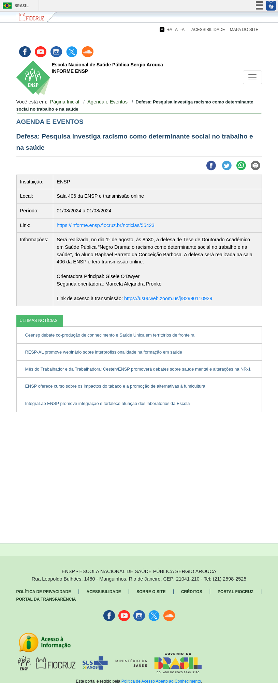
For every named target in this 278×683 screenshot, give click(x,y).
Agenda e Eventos (107, 101)
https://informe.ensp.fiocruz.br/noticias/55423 (105, 225)
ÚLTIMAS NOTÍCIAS (39, 320)
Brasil (14, 6)
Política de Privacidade (43, 591)
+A (169, 29)
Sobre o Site (150, 591)
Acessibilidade (208, 29)
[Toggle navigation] (252, 77)
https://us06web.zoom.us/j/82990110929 (168, 298)
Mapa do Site (244, 29)
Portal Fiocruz (235, 591)
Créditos (191, 591)
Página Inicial (64, 101)
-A (182, 29)
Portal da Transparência (46, 599)
